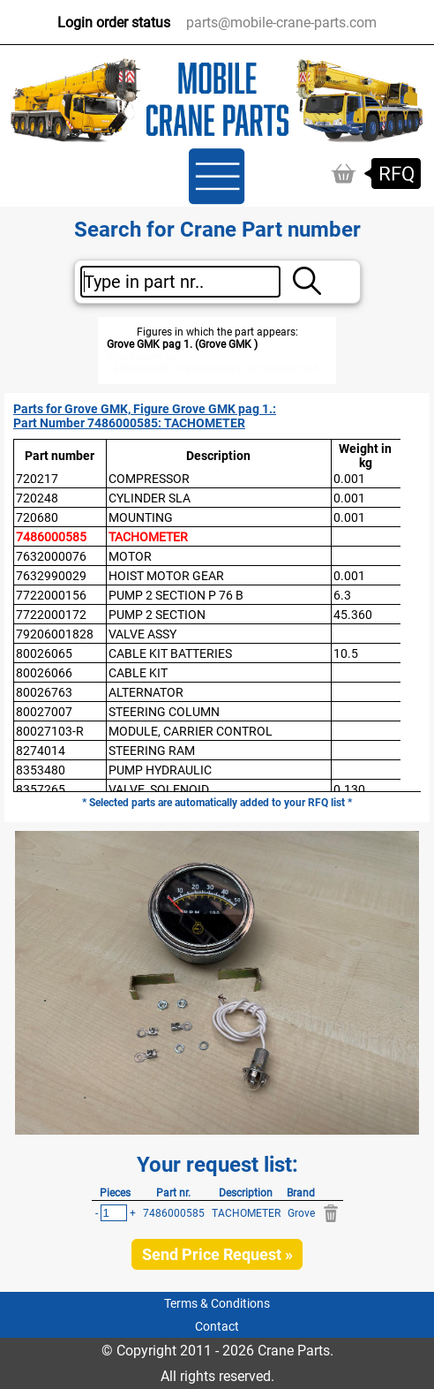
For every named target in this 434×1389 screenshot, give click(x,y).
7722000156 (51, 595)
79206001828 (55, 634)
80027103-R (50, 731)
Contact (217, 1326)
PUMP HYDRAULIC (160, 770)
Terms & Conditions (217, 1303)
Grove (301, 1213)
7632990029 (51, 576)
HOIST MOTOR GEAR (166, 576)
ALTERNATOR (145, 692)
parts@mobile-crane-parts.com (281, 22)
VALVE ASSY (142, 634)
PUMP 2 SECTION (157, 615)
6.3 (342, 595)
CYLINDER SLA (149, 498)
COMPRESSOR (149, 479)
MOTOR (130, 556)
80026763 (44, 692)
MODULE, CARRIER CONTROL (190, 731)
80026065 (44, 653)
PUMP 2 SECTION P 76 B (175, 595)
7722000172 (51, 615)
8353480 (40, 770)
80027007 (44, 712)
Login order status (113, 22)
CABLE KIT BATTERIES (170, 653)
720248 (37, 498)
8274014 (40, 751)
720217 (37, 479)
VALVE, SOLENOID (158, 789)
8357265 (40, 789)
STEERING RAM (151, 751)
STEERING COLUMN (164, 712)
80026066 (44, 673)
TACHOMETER (148, 537)
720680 (37, 517)
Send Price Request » (217, 1254)
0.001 (349, 479)
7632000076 (51, 556)
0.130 (349, 789)
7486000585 (51, 537)
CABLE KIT (138, 673)
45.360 (352, 615)
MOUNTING (140, 517)
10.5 (345, 653)
